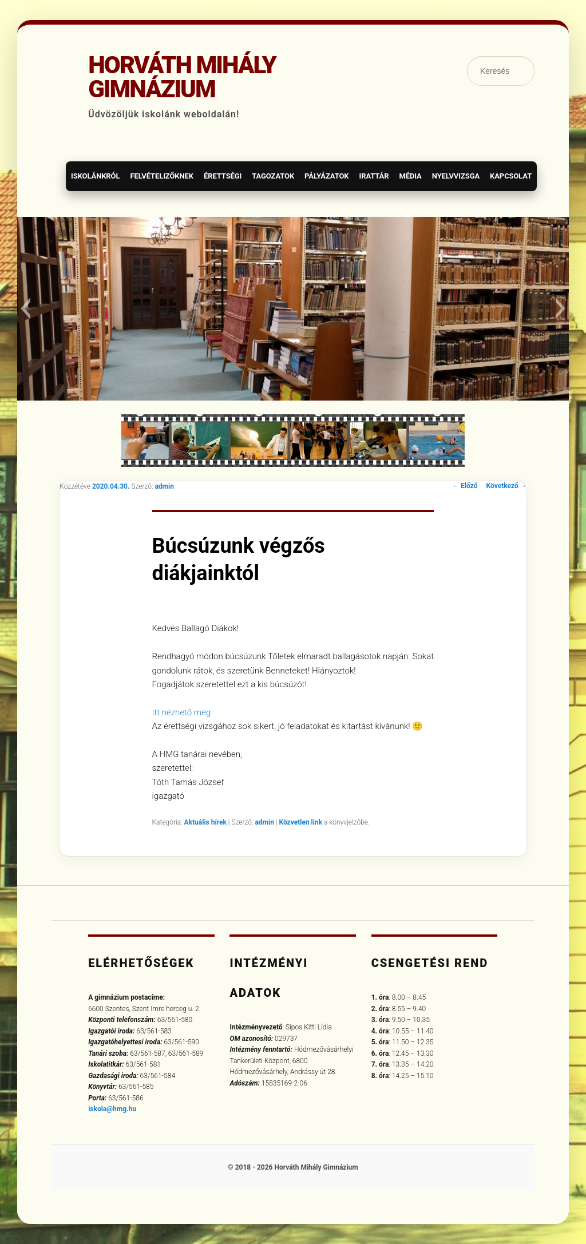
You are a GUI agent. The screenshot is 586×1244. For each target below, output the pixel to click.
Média (410, 176)
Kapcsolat (511, 176)
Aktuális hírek (205, 822)
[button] (25, 308)
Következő (506, 486)
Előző (464, 486)
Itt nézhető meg (181, 712)
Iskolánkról (95, 176)
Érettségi (222, 176)
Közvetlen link (301, 822)
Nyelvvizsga (456, 176)
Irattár (374, 176)
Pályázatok (326, 176)
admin (164, 486)
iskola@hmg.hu (112, 1109)
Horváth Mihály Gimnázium (182, 77)
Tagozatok (273, 176)
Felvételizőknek (161, 176)
